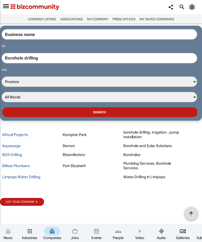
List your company (20, 202)
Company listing (42, 19)
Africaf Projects (15, 134)
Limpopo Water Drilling (21, 177)
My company (97, 19)
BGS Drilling (12, 155)
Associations (71, 19)
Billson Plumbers (15, 166)
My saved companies (157, 19)
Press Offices (123, 19)
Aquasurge (11, 146)
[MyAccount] (192, 7)
